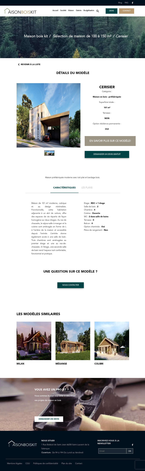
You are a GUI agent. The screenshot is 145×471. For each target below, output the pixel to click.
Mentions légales (14, 463)
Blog (120, 3)
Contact (78, 463)
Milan (20, 364)
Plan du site (66, 463)
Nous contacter (70, 285)
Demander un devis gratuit (107, 154)
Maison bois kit (36, 36)
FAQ (126, 3)
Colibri (98, 364)
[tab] (64, 189)
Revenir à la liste (30, 64)
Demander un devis (49, 419)
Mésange (61, 364)
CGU (27, 463)
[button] (97, 11)
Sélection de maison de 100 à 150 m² (82, 36)
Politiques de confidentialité (45, 463)
